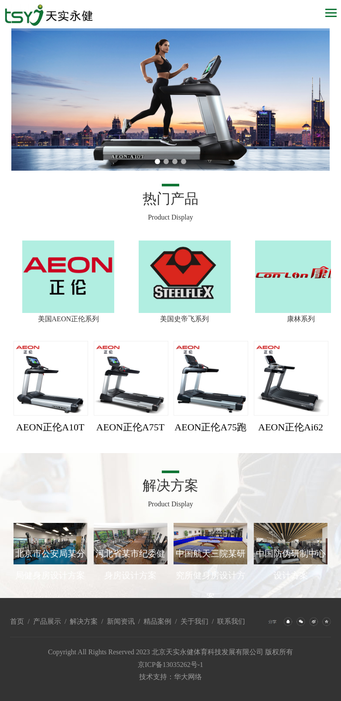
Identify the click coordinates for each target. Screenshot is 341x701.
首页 (17, 621)
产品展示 (47, 621)
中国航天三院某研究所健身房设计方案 (211, 575)
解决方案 (84, 621)
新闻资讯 (121, 621)
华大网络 (188, 676)
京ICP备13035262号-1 (170, 664)
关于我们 (194, 621)
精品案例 (157, 621)
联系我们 (231, 621)
